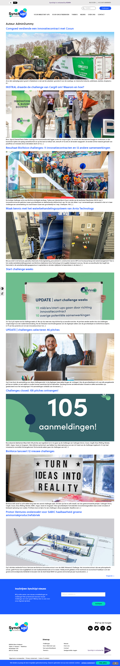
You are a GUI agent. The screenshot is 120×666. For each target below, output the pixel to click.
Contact (101, 14)
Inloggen (92, 2)
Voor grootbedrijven (60, 14)
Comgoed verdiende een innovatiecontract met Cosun (40, 28)
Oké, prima (103, 663)
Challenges (46, 643)
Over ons (91, 14)
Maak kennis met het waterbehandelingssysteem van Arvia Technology (50, 208)
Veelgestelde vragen (70, 650)
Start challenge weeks (19, 269)
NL (10, 2)
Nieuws (83, 14)
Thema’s (75, 14)
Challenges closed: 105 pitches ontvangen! (32, 390)
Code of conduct (43, 658)
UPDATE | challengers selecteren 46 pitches (33, 330)
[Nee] (115, 663)
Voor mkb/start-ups (42, 14)
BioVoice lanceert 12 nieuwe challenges (30, 451)
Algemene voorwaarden (16, 658)
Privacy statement (31, 658)
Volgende (110, 576)
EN (15, 2)
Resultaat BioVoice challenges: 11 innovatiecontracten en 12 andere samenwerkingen (58, 148)
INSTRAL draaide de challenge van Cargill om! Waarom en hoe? (45, 87)
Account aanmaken (104, 2)
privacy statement (88, 663)
